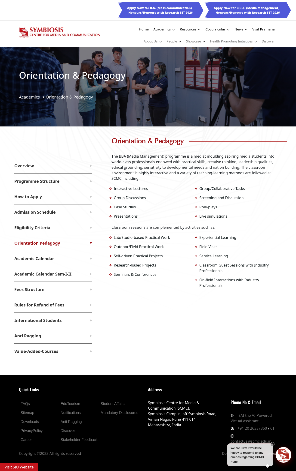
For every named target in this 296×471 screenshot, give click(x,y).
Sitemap (27, 413)
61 (272, 428)
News (241, 29)
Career (26, 440)
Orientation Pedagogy (37, 243)
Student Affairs (113, 404)
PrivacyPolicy (32, 431)
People (174, 41)
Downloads (30, 422)
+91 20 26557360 (252, 428)
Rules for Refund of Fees (39, 305)
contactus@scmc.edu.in (251, 441)
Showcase (195, 41)
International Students (38, 320)
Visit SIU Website (19, 467)
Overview (24, 165)
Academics (164, 29)
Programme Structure (36, 181)
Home (144, 29)
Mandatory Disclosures (119, 413)
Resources (190, 29)
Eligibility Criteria (32, 227)
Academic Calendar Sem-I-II (42, 274)
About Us (153, 41)
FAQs (25, 404)
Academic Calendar (34, 258)
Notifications (71, 413)
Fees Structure (29, 289)
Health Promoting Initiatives (233, 41)
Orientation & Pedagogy (69, 97)
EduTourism (70, 404)
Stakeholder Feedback (79, 440)
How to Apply (28, 196)
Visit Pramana (263, 29)
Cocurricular (217, 29)
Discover (268, 41)
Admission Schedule (35, 212)
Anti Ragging (27, 336)
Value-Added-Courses (36, 351)
